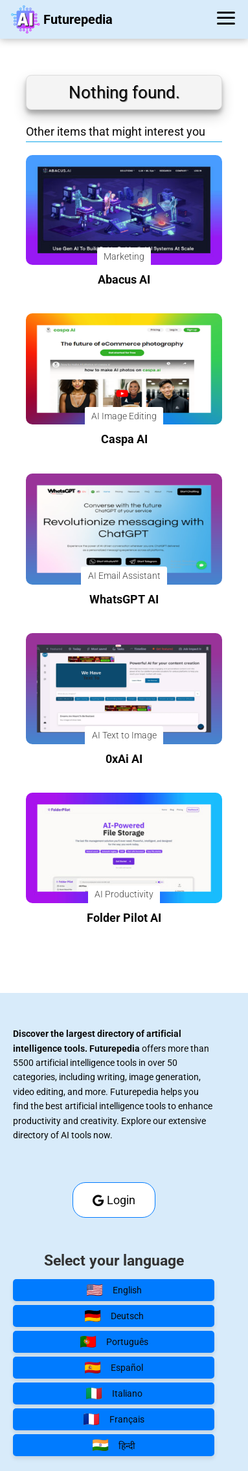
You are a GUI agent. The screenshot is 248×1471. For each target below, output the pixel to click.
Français (113, 1419)
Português (114, 1342)
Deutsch (114, 1316)
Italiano (113, 1393)
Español (113, 1367)
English (114, 1290)
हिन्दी (113, 1445)
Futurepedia (78, 19)
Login (114, 1200)
